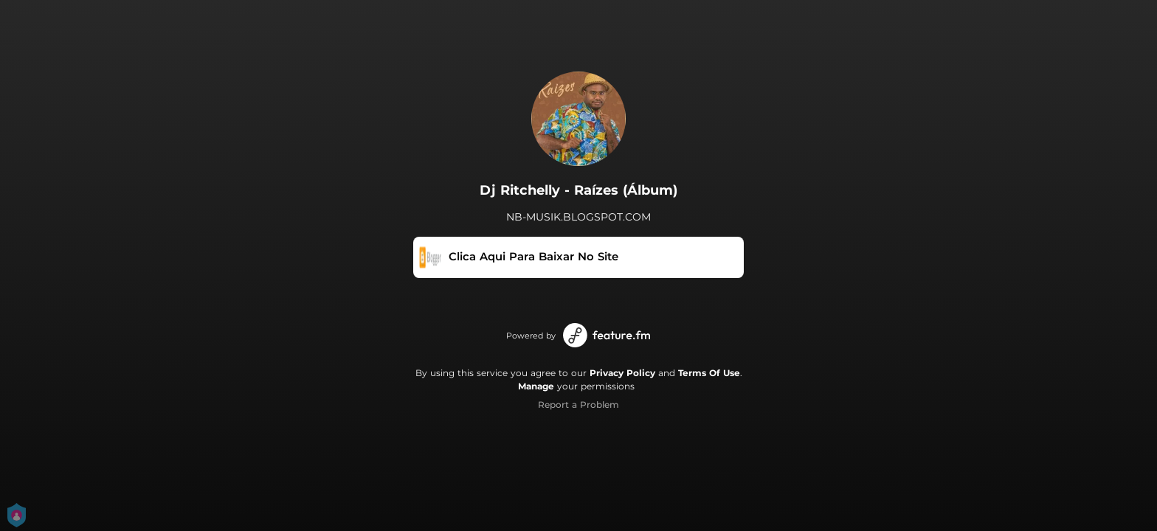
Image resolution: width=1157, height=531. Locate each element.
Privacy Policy (622, 372)
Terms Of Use (709, 372)
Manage (536, 386)
